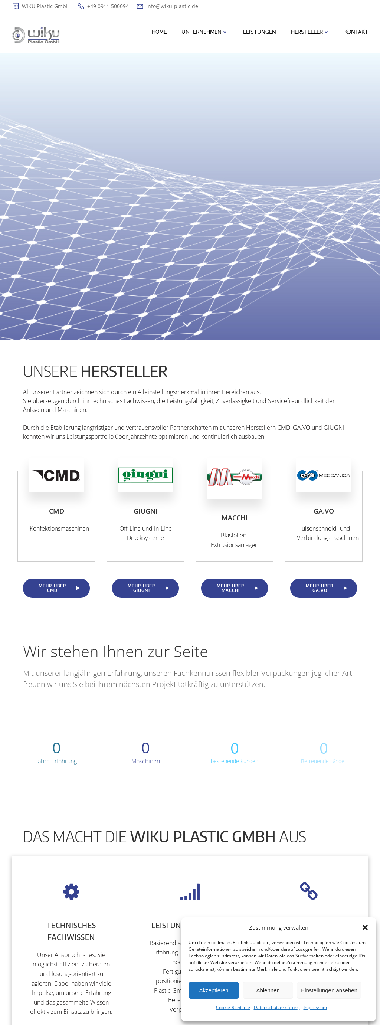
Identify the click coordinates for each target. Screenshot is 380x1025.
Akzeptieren (213, 990)
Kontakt (356, 32)
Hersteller (310, 32)
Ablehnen (267, 990)
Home (159, 32)
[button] (365, 927)
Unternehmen (204, 32)
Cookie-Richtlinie (233, 1007)
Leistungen (259, 32)
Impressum (315, 1007)
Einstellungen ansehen (329, 990)
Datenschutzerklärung (277, 1007)
